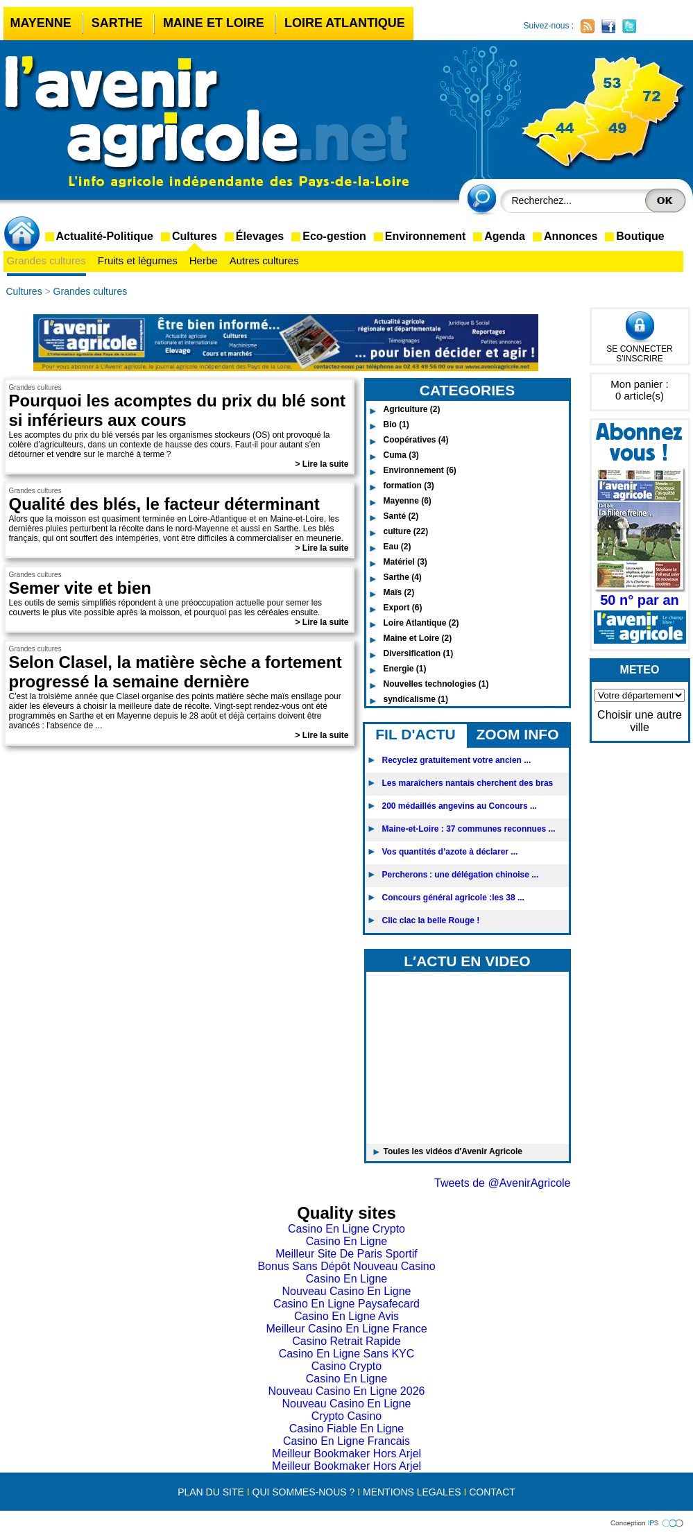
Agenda (504, 236)
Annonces (570, 236)
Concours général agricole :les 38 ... (453, 897)
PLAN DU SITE (211, 1492)
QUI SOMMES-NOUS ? (304, 1492)
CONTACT (492, 1492)
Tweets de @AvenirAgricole (502, 1183)
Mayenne (40, 23)
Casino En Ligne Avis (346, 1316)
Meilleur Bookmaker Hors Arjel (346, 1453)
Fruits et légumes (138, 260)
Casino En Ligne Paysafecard (346, 1304)
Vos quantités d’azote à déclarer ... (450, 852)
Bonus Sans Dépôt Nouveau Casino (346, 1266)
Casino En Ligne (346, 1241)
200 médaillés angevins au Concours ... (459, 806)
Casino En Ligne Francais (346, 1441)
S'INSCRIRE (639, 358)
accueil (24, 235)
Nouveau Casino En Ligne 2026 (346, 1391)
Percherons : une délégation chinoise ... (460, 875)
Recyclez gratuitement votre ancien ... (456, 760)
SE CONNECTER (639, 349)
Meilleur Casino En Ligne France (346, 1329)
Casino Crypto (346, 1366)
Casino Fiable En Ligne (346, 1428)
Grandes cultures (46, 260)
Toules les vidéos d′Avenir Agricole (453, 1151)
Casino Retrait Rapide (346, 1341)
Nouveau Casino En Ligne (346, 1291)
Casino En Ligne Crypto (346, 1229)
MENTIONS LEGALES (412, 1492)
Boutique (640, 236)
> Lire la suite (321, 464)
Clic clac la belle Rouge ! (431, 920)
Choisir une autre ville (639, 721)
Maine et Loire (213, 23)
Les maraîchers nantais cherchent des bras (468, 783)
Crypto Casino (346, 1416)
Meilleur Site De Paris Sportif (346, 1254)
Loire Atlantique (344, 23)
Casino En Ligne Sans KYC (347, 1354)
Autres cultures (264, 260)
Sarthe (117, 23)
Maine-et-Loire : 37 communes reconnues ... (469, 829)
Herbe (203, 260)
